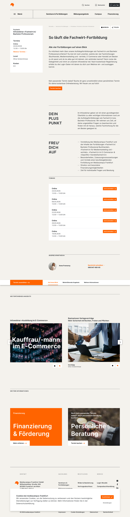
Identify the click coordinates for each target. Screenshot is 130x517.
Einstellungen (107, 503)
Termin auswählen (21, 282)
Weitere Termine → (20, 52)
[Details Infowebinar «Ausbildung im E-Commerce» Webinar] (60, 366)
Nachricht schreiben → (96, 265)
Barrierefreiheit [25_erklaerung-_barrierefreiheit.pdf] (108, 512)
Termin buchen (55, 88)
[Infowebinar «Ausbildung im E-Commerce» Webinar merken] (55, 366)
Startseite (51, 26)
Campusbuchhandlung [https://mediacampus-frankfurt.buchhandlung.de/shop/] (105, 486)
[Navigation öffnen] (21, 14)
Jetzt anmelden (110, 189)
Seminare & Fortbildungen (57, 14)
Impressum (62, 512)
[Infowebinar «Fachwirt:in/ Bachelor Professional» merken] (105, 27)
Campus (98, 14)
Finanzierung (113, 14)
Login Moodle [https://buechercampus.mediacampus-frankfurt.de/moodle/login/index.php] (102, 483)
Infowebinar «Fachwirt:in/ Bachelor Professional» (82, 26)
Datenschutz (94, 512)
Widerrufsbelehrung (85, 483)
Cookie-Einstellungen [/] (78, 512)
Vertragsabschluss (85, 486)
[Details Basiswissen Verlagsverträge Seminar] (118, 365)
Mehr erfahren (20, 443)
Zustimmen (107, 497)
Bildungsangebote (81, 14)
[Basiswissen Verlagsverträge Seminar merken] (113, 365)
